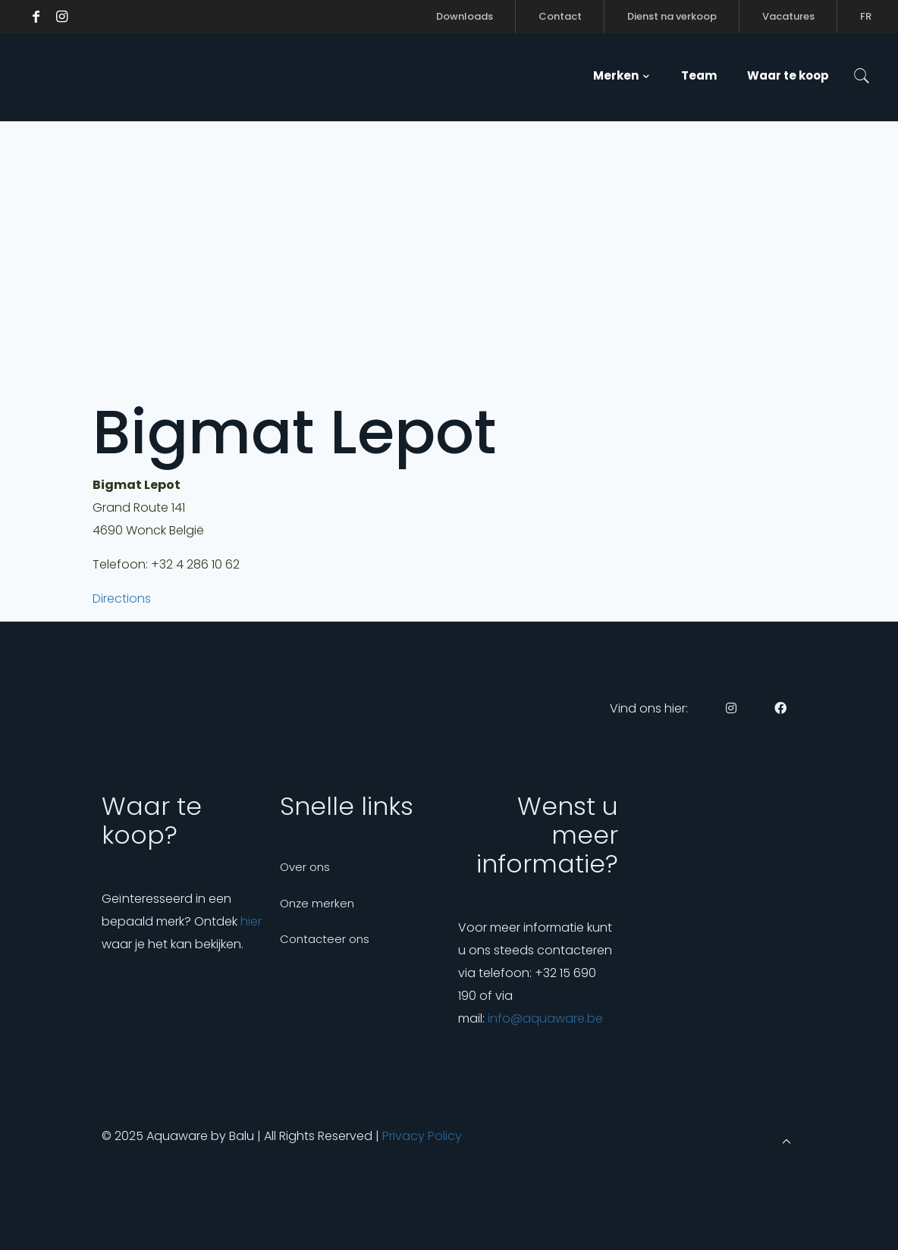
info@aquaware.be (545, 1018)
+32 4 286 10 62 (195, 564)
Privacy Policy (422, 1136)
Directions (122, 598)
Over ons (305, 867)
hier (251, 921)
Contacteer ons (324, 939)
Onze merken (317, 903)
